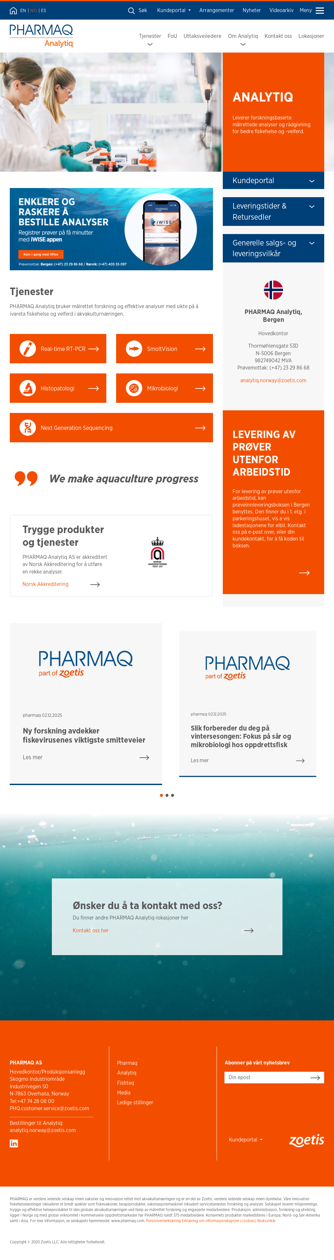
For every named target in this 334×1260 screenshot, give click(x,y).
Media (123, 1093)
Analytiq (126, 1073)
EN (23, 10)
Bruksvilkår (266, 1220)
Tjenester (150, 36)
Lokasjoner (311, 36)
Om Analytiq (243, 36)
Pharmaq (127, 1063)
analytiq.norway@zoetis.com (273, 380)
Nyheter (252, 10)
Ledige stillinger (135, 1102)
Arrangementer (216, 10)
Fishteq (125, 1083)
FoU (172, 36)
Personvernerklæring (163, 1220)
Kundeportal (172, 10)
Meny (312, 10)
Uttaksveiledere (202, 36)
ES (43, 10)
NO (33, 10)
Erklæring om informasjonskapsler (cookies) (219, 1220)
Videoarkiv (281, 10)
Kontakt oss (278, 36)
